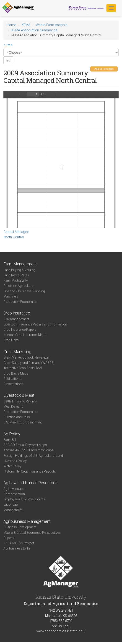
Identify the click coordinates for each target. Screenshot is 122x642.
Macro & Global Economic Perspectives (32, 532)
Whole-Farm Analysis (51, 25)
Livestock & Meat (18, 395)
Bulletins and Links (16, 417)
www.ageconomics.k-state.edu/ (61, 631)
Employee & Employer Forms (24, 499)
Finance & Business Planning (24, 291)
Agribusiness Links (17, 548)
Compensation (14, 494)
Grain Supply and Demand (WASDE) (29, 363)
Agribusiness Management (27, 521)
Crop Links (11, 340)
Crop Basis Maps (15, 373)
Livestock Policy (15, 461)
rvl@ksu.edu (61, 626)
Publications (12, 378)
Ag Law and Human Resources (30, 482)
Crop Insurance (16, 313)
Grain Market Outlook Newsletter (26, 357)
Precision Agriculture (18, 286)
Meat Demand (13, 406)
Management (12, 510)
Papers (8, 538)
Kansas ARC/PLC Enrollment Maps (28, 450)
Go (8, 60)
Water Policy (12, 466)
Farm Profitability (15, 280)
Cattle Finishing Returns (20, 401)
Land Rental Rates (16, 275)
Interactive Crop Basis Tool (22, 368)
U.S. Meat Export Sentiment (22, 422)
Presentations (13, 384)
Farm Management (20, 264)
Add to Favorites (104, 68)
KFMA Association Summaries (34, 30)
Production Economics (20, 302)
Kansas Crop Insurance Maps (24, 335)
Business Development (19, 527)
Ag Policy (11, 433)
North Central (13, 237)
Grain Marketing (17, 351)
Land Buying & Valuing (19, 270)
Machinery (10, 296)
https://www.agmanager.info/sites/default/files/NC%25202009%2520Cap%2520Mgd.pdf (61, 159)
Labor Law (10, 504)
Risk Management (16, 319)
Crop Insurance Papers (19, 329)
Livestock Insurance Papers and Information (35, 324)
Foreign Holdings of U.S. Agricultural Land (33, 455)
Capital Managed (16, 232)
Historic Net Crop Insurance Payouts (29, 471)
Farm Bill (9, 439)
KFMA (26, 25)
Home (11, 25)
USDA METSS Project (18, 543)
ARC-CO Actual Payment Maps (25, 445)
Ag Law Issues (13, 489)
